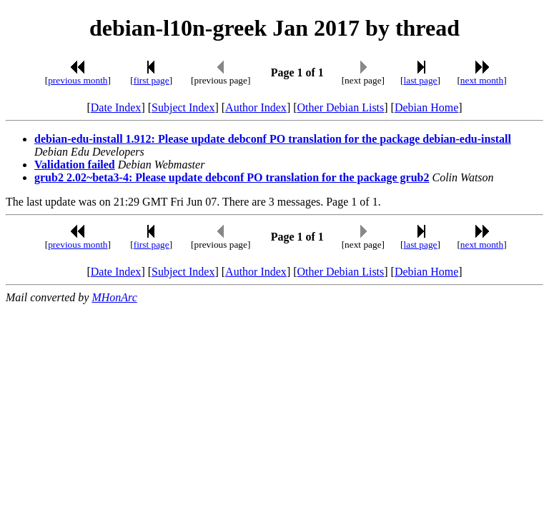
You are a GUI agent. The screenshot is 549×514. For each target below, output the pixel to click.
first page (151, 80)
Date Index (116, 107)
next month (481, 80)
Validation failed (74, 164)
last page (420, 80)
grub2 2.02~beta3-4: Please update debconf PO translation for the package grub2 (231, 177)
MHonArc (114, 297)
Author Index (256, 107)
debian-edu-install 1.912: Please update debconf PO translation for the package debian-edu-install (272, 139)
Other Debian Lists (341, 107)
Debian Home (426, 107)
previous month (77, 80)
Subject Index (183, 107)
